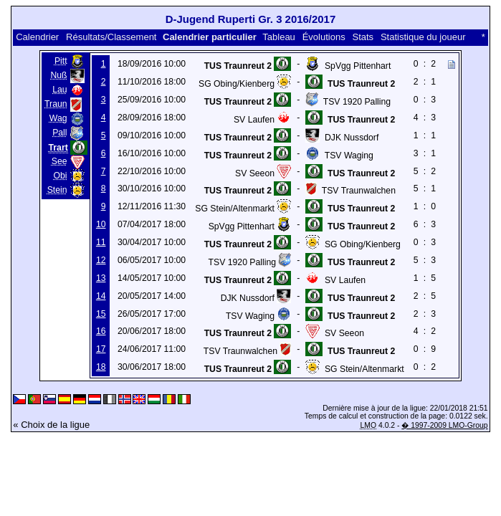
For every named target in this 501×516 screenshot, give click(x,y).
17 (101, 349)
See (59, 161)
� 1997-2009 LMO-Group (444, 425)
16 (101, 331)
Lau (59, 90)
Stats (362, 37)
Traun (55, 104)
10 (101, 224)
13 (101, 278)
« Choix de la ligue (51, 424)
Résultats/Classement (111, 37)
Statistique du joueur (423, 37)
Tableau (278, 37)
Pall (59, 133)
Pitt (60, 61)
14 (101, 296)
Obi (60, 176)
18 (101, 367)
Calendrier (37, 37)
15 (101, 314)
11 (101, 242)
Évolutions (323, 37)
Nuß (58, 75)
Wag (58, 118)
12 (101, 260)
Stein (57, 190)
